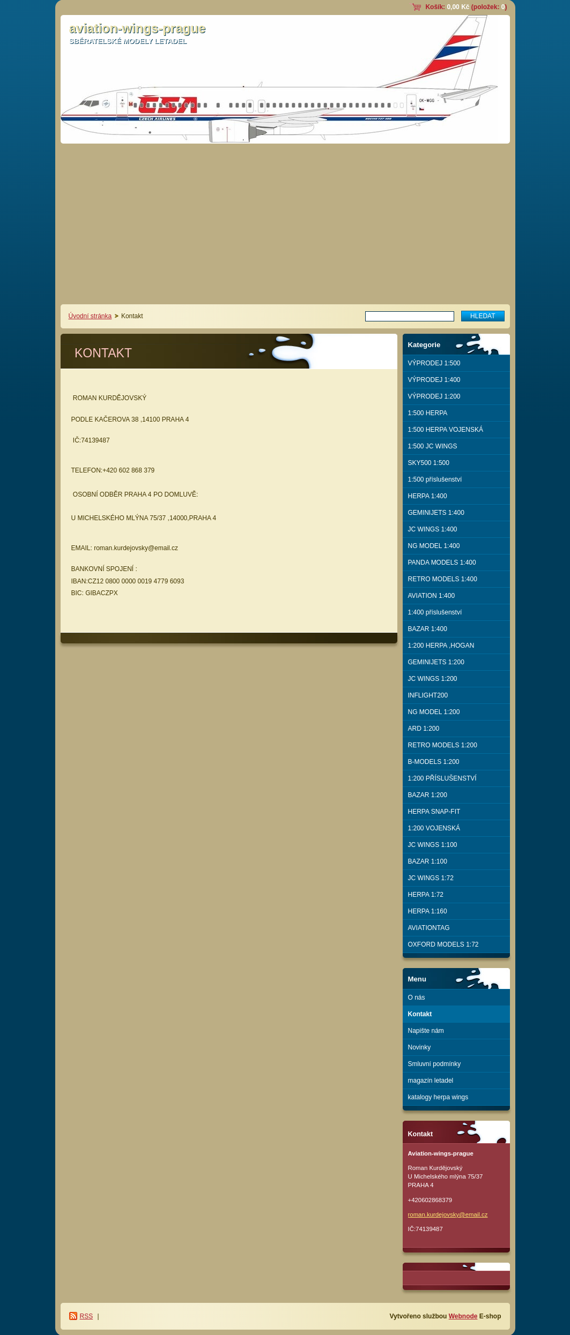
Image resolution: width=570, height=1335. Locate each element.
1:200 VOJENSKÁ (434, 828)
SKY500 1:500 (428, 463)
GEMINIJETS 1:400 (436, 512)
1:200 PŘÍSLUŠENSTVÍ (442, 778)
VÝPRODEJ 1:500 (434, 363)
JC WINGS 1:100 (432, 845)
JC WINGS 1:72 (431, 878)
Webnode (463, 1316)
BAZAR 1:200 (427, 795)
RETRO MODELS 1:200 (442, 745)
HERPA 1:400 (427, 496)
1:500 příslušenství (435, 479)
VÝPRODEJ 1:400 (434, 380)
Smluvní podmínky (434, 1064)
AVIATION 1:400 (431, 595)
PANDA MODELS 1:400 (442, 562)
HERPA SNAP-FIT (434, 811)
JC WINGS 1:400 (432, 529)
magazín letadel (431, 1080)
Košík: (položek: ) (466, 7)
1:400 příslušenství (435, 612)
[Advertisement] (285, 224)
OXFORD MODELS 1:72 (443, 944)
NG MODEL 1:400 (434, 546)
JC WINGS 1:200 (432, 678)
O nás (416, 997)
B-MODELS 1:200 (434, 762)
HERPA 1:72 (425, 894)
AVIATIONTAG (429, 928)
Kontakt (420, 1014)
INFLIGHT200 (428, 695)
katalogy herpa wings (438, 1097)
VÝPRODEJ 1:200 (434, 396)
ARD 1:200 (424, 728)
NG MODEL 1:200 (434, 712)
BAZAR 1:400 (427, 629)
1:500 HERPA (428, 413)
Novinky (419, 1047)
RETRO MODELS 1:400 (442, 579)
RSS (86, 1316)
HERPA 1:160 (427, 911)
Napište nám (426, 1030)
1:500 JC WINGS (432, 446)
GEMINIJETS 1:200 (436, 662)
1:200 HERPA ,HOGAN (441, 645)
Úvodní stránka (90, 316)
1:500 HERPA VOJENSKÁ (446, 429)
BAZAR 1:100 (427, 861)
